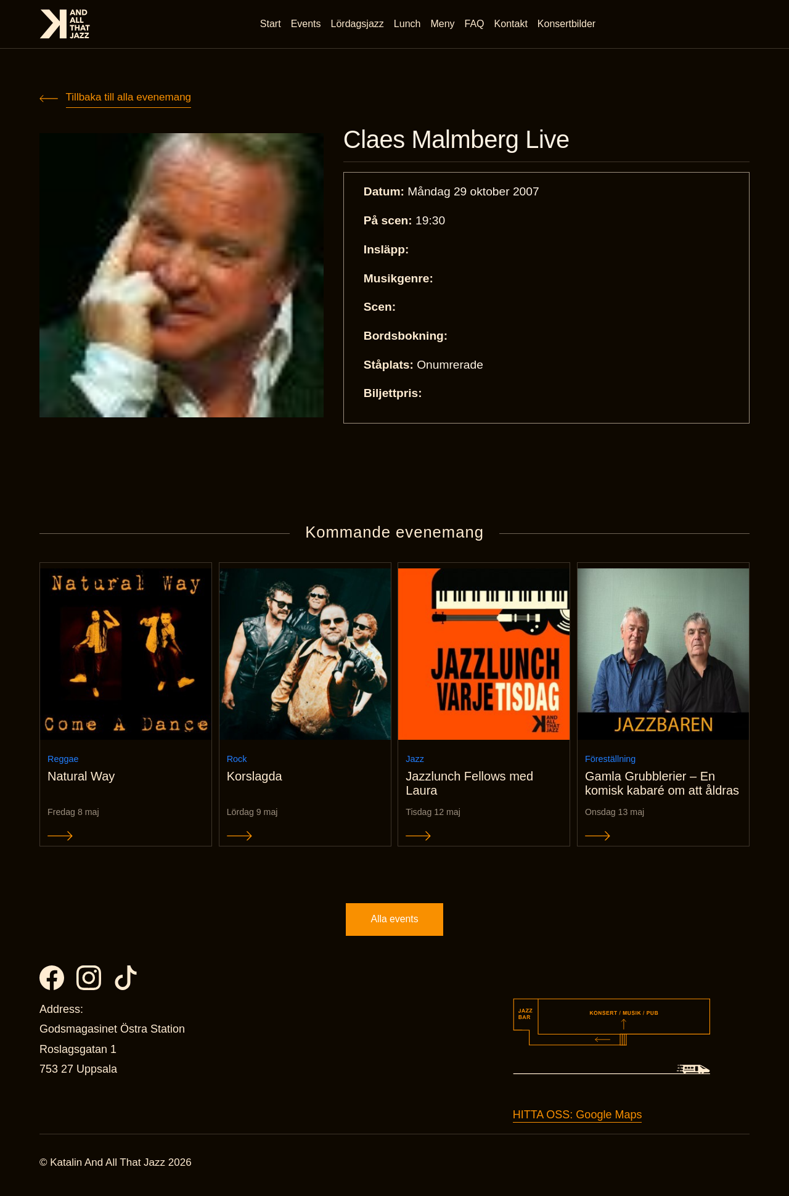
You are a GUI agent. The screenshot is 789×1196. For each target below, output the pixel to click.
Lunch (408, 24)
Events (307, 24)
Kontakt (511, 24)
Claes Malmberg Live (461, 141)
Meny (443, 24)
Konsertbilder (567, 24)
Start (271, 24)
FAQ (475, 24)
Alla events (394, 924)
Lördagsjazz (358, 24)
